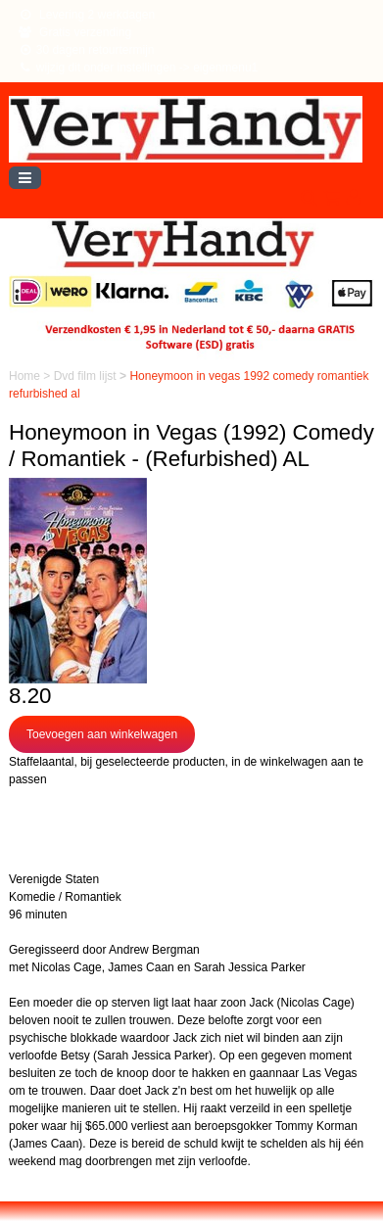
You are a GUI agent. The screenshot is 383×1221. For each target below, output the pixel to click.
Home (26, 376)
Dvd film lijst (87, 376)
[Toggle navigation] (25, 177)
